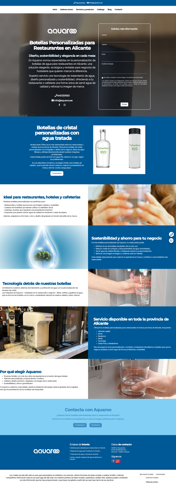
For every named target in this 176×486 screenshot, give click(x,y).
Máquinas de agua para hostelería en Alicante (85, 451)
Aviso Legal (116, 85)
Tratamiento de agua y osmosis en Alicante (84, 454)
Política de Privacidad (126, 85)
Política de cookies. (152, 482)
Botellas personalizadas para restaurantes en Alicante (88, 448)
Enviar (124, 104)
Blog (110, 10)
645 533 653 (79, 3)
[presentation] (118, 93)
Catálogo (100, 10)
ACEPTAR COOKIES (152, 478)
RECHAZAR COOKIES (146, 474)
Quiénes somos (66, 10)
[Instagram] (64, 105)
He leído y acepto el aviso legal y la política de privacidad (122, 78)
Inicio (55, 10)
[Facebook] (59, 105)
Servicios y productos (85, 10)
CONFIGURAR (160, 474)
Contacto (118, 10)
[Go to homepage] (27, 9)
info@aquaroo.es (94, 3)
